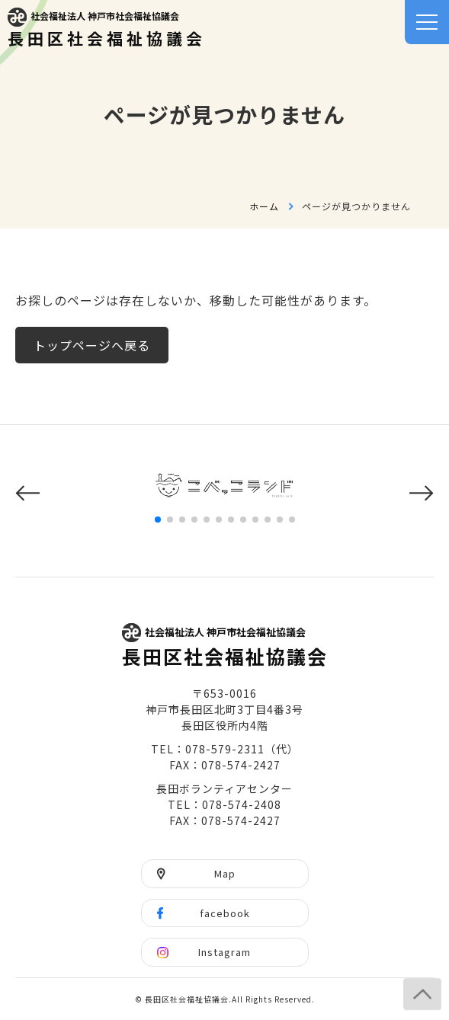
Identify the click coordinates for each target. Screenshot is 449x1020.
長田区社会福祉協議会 (107, 29)
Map (225, 873)
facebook (225, 913)
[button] (27, 493)
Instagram (224, 952)
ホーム (264, 206)
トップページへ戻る (92, 345)
